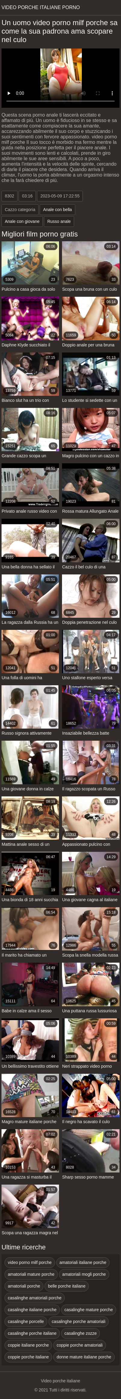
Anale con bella (57, 209)
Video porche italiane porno (41, 7)
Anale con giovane (22, 221)
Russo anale (59, 221)
